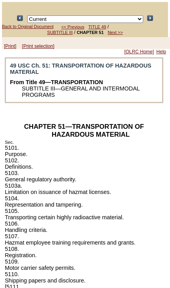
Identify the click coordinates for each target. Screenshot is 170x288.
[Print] (10, 46)
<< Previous (72, 26)
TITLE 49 (97, 26)
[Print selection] (38, 46)
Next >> (115, 32)
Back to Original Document (28, 26)
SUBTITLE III (60, 32)
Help (161, 52)
